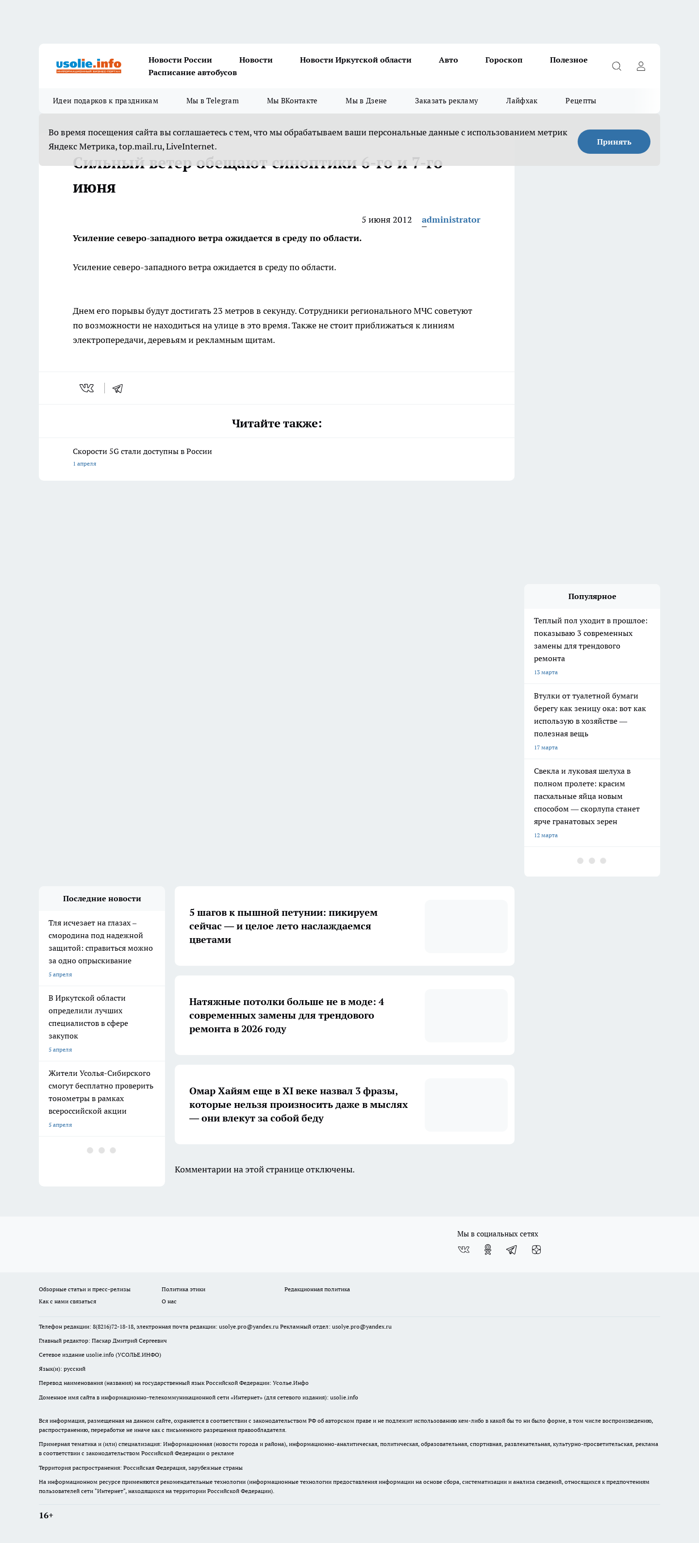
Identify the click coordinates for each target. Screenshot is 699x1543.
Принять (614, 141)
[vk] (87, 388)
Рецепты (581, 100)
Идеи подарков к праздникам (105, 100)
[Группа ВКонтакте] (463, 1249)
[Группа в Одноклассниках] (488, 1249)
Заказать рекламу (446, 100)
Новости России (180, 60)
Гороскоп (504, 60)
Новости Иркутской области (356, 60)
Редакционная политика (317, 1289)
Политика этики (183, 1289)
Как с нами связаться (67, 1301)
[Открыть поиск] (616, 66)
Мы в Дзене (366, 100)
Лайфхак (521, 100)
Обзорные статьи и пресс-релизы (85, 1289)
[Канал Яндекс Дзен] (536, 1249)
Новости (256, 60)
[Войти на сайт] (640, 66)
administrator (451, 219)
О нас (169, 1301)
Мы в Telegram (212, 100)
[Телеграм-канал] (512, 1249)
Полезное (569, 60)
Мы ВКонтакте (292, 100)
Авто (448, 60)
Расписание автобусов (193, 72)
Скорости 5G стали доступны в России (277, 458)
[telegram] (121, 388)
